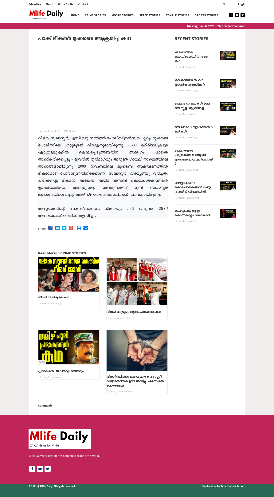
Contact (83, 4)
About (49, 4)
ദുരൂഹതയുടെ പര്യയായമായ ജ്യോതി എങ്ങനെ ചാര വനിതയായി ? (193, 158)
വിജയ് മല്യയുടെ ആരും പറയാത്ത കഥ (134, 312)
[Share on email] (85, 228)
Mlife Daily (46, 486)
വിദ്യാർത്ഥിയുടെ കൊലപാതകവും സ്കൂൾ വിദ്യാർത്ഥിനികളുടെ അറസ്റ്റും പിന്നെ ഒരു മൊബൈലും (135, 381)
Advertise (35, 4)
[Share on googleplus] (71, 228)
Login (241, 4)
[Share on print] (79, 228)
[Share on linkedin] (57, 228)
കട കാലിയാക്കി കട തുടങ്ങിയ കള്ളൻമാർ (189, 83)
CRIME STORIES (95, 15)
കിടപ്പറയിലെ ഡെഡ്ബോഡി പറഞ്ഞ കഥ (191, 57)
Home (75, 15)
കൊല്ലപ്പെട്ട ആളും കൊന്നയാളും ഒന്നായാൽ (192, 213)
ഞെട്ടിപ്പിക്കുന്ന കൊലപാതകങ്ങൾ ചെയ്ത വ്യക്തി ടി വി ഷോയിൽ (192, 188)
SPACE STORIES (149, 15)
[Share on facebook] (50, 228)
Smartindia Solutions (233, 486)
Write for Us (65, 4)
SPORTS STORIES (206, 15)
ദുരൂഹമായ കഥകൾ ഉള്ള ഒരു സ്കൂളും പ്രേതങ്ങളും (192, 106)
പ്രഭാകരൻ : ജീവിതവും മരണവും (61, 372)
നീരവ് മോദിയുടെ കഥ (53, 298)
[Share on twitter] (64, 228)
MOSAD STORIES (123, 15)
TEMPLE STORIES (177, 15)
